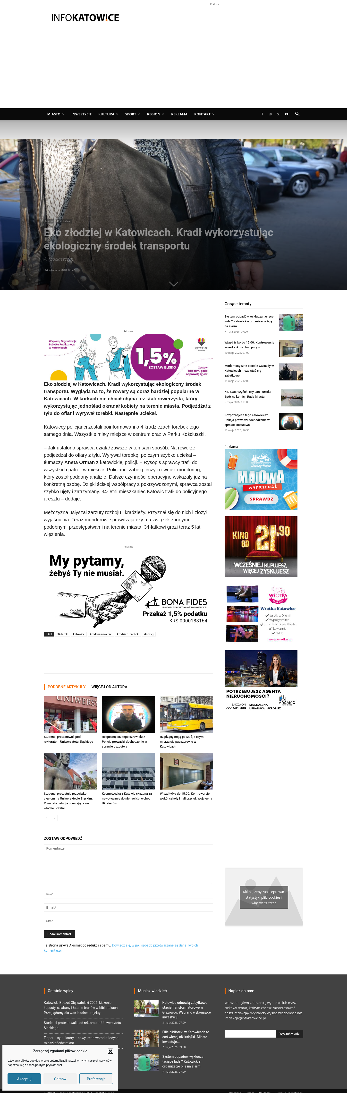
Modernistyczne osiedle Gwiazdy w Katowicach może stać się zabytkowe (249, 370)
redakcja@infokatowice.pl (245, 1018)
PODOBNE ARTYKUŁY (67, 687)
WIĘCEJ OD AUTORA (109, 687)
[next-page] (55, 818)
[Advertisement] (173, 72)
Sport (132, 114)
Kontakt (204, 114)
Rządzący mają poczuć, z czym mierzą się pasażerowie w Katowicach (182, 741)
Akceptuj (24, 1079)
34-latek (62, 634)
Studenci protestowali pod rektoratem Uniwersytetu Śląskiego (82, 1025)
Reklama (179, 114)
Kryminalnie (64, 221)
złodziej (149, 634)
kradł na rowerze (101, 634)
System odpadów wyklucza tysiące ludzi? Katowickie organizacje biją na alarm (249, 321)
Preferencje (96, 1079)
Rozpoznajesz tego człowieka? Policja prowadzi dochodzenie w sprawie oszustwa (124, 741)
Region (155, 114)
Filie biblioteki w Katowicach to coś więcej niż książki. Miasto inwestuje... (185, 1037)
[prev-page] (47, 818)
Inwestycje (81, 114)
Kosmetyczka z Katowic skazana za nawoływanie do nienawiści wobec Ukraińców (127, 798)
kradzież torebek (128, 634)
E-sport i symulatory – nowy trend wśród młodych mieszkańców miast (81, 1040)
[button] (110, 1051)
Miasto (55, 114)
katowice (79, 634)
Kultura (108, 114)
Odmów (60, 1079)
